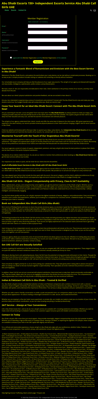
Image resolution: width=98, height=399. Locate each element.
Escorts (13, 10)
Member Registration (30, 58)
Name (4, 32)
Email (4, 26)
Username (5, 40)
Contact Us (22, 10)
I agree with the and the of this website (38, 58)
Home (7, 10)
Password (5, 48)
